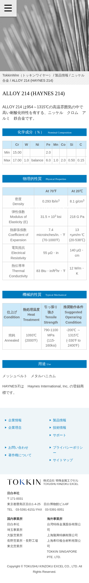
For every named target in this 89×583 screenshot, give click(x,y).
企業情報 (15, 420)
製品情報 (59, 420)
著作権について (20, 455)
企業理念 (15, 427)
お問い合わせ (18, 447)
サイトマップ (63, 460)
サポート (59, 435)
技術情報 (59, 427)
